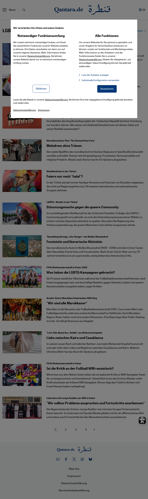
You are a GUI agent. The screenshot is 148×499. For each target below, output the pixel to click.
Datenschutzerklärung (38, 55)
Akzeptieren (107, 88)
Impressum (44, 109)
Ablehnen (41, 88)
